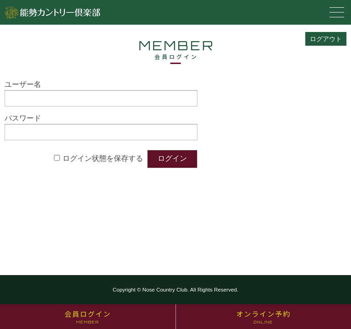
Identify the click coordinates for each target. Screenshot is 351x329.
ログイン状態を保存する (103, 158)
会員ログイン (87, 316)
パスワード (23, 118)
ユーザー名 (23, 84)
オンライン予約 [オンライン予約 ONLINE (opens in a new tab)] (263, 316)
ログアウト (326, 38)
